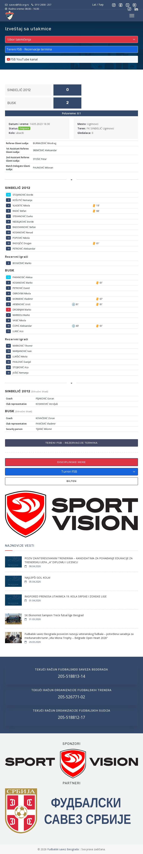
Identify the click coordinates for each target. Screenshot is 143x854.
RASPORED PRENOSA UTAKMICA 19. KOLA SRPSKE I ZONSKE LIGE (66, 596)
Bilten (71, 481)
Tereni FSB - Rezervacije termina (71, 442)
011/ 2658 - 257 (43, 4)
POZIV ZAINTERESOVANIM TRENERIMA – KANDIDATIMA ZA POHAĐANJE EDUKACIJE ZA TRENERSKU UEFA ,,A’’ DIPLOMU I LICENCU (79, 560)
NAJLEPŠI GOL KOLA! (37, 577)
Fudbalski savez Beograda (63, 849)
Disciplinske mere (71, 462)
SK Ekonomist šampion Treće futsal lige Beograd (54, 615)
